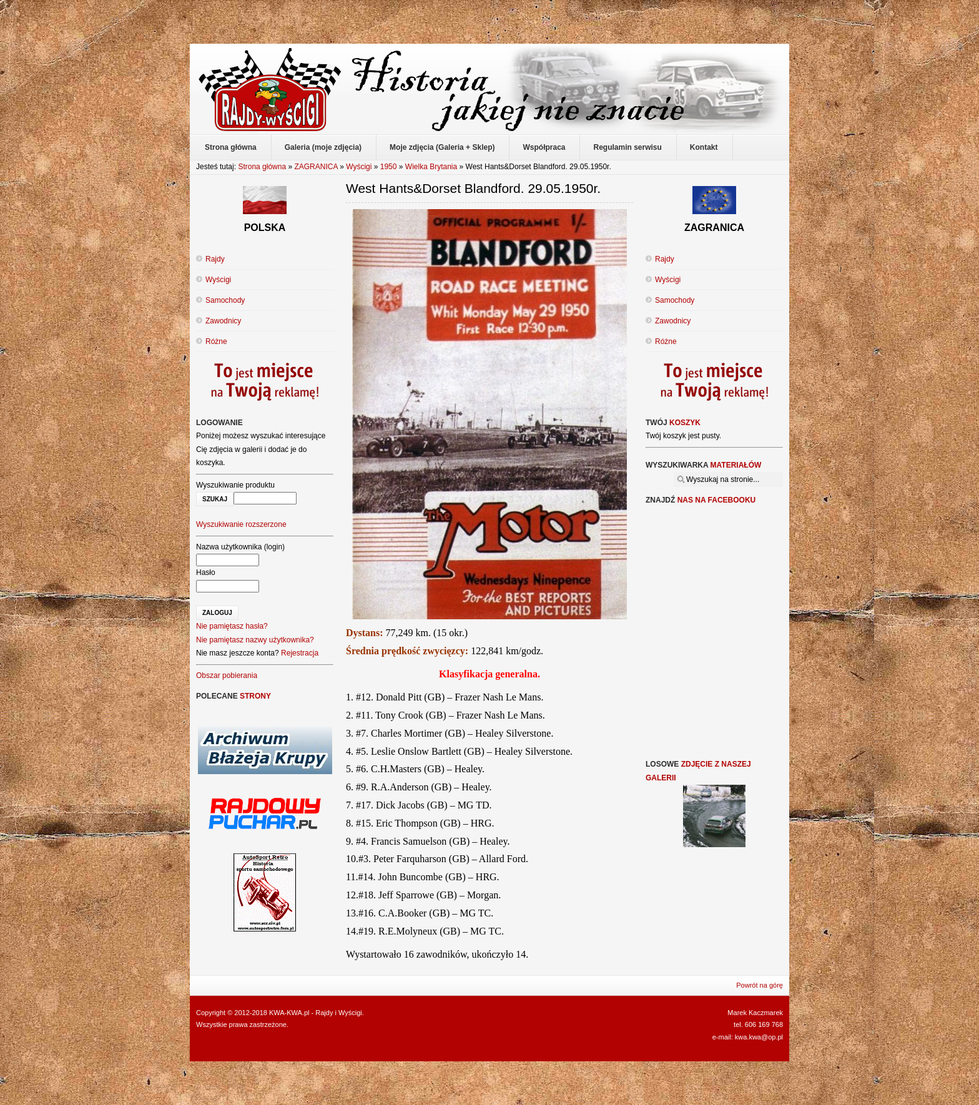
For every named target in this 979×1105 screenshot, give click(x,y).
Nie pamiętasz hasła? (232, 626)
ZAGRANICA (315, 166)
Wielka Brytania (431, 166)
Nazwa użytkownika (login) (240, 547)
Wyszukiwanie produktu (235, 485)
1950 (388, 166)
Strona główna (262, 166)
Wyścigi (358, 166)
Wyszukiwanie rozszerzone (241, 524)
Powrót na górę (759, 985)
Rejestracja (299, 653)
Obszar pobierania (226, 675)
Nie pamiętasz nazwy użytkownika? (255, 640)
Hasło (205, 572)
